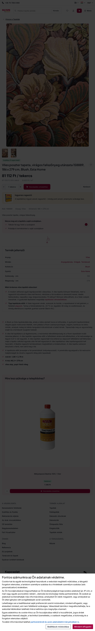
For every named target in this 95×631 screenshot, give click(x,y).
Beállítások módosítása (58, 626)
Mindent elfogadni (82, 626)
